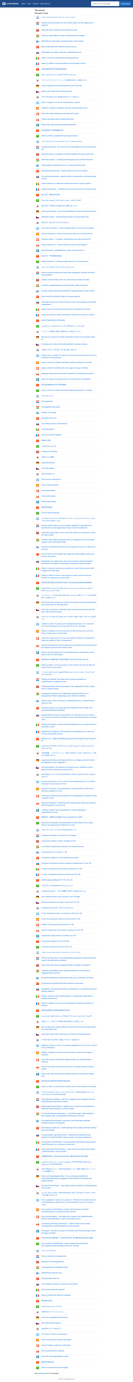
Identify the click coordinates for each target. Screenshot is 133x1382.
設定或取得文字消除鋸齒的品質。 (53, 130)
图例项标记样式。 (47, 1301)
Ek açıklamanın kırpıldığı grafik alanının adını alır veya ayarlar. (62, 983)
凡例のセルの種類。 (48, 457)
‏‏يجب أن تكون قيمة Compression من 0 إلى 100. (57, 885)
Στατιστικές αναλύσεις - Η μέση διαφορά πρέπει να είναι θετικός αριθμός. (67, 228)
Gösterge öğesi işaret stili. (50, 1278)
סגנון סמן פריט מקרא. (48, 1250)
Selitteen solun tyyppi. (49, 412)
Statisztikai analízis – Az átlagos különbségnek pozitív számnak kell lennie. (67, 160)
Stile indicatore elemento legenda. (53, 1289)
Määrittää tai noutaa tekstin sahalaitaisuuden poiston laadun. (62, 41)
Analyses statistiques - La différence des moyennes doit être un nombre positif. (68, 189)
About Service (45, 4)
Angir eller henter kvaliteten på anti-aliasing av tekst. (59, 30)
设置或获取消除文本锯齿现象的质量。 (54, 69)
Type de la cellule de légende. (51, 435)
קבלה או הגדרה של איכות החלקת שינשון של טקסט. (58, 17)
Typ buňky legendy (47, 468)
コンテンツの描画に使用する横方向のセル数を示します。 (61, 331)
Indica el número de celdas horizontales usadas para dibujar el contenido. (66, 362)
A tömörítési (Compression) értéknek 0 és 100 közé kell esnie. (62, 846)
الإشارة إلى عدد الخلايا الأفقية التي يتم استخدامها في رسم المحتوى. (62, 326)
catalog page (42, 1373)
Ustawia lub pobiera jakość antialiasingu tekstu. (57, 119)
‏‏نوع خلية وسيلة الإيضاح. (48, 446)
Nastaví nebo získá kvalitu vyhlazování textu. (56, 91)
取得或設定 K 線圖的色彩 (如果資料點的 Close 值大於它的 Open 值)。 (65, 659)
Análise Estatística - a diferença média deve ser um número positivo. (65, 261)
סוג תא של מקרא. (47, 396)
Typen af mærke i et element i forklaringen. (56, 1345)
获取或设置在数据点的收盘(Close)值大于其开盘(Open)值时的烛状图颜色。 (67, 582)
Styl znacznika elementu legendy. (52, 1351)
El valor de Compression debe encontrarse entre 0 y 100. (61, 919)
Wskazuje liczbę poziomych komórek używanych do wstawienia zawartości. (67, 373)
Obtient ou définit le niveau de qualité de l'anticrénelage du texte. (63, 63)
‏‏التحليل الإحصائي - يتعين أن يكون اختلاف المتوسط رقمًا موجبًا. (61, 200)
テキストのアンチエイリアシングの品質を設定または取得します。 (64, 80)
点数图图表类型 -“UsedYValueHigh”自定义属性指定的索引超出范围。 (65, 1156)
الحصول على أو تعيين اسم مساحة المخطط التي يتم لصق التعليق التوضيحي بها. (66, 1016)
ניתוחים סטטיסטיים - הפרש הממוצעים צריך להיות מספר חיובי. (61, 141)
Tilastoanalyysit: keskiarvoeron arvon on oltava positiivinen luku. (63, 165)
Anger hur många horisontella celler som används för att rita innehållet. (66, 379)
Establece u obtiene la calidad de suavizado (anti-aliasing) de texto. (64, 108)
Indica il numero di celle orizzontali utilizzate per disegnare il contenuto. (66, 309)
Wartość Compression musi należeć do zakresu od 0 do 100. (62, 930)
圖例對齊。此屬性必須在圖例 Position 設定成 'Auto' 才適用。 (62, 817)
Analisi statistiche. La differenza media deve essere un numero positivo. (66, 183)
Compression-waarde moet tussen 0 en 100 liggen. (59, 835)
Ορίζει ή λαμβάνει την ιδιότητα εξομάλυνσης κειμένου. (61, 102)
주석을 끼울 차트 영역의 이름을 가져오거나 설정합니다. (60, 1040)
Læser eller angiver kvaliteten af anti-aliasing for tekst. (60, 113)
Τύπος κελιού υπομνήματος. (51, 479)
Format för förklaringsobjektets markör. (55, 1356)
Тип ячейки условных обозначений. (54, 424)
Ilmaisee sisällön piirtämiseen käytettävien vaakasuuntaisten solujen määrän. (68, 291)
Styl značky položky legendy (51, 1323)
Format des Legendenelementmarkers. (54, 1317)
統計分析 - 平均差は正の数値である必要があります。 (60, 206)
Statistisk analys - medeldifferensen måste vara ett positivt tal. (63, 250)
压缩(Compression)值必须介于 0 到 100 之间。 (57, 880)
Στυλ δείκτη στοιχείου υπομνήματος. (54, 1334)
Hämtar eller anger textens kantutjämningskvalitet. (58, 125)
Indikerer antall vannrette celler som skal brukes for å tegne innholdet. (65, 280)
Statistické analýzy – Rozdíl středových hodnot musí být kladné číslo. (65, 217)
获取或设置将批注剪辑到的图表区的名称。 (56, 1010)
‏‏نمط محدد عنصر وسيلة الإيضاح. (51, 1306)
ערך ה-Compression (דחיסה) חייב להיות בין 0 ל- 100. (59, 830)
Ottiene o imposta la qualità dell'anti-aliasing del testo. (60, 58)
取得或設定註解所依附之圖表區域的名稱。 (56, 1081)
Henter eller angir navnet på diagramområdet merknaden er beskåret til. (66, 965)
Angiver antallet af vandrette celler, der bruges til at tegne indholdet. (64, 368)
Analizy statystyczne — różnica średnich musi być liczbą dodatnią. (64, 245)
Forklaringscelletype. (48, 490)
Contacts (36, 4)
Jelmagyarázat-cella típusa (50, 407)
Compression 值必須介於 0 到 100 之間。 (55, 941)
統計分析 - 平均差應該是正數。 (52, 256)
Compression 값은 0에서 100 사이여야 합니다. (57, 908)
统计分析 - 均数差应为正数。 (51, 195)
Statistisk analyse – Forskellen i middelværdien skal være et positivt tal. (66, 239)
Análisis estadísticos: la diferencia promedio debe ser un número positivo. (67, 234)
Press (29, 4)
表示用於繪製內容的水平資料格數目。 (54, 385)
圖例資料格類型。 (47, 507)
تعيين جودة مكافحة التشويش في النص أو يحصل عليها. (58, 74)
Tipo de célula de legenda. (50, 513)
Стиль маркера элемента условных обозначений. (59, 1284)
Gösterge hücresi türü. (49, 418)
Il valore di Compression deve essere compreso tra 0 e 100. (61, 869)
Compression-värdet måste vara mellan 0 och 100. (58, 936)
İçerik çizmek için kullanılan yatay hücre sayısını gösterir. (61, 296)
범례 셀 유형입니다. (48, 474)
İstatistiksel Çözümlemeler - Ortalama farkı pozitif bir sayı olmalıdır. (64, 171)
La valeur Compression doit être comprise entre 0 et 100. (61, 874)
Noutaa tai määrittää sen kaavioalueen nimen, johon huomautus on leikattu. (67, 978)
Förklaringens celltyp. (48, 502)
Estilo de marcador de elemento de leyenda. (56, 1340)
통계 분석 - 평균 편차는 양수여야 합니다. (55, 222)
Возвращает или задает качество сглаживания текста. (61, 52)
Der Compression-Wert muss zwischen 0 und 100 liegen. (61, 897)
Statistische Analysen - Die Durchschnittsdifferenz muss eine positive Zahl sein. (69, 211)
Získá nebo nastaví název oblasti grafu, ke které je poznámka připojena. (66, 1034)
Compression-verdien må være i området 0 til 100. (58, 841)
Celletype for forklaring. (49, 451)
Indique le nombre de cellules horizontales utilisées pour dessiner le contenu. (68, 315)
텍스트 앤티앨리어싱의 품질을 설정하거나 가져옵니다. (60, 97)
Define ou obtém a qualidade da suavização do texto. (59, 136)
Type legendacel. (47, 401)
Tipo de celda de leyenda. (50, 485)
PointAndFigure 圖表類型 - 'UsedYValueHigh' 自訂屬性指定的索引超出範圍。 (67, 1238)
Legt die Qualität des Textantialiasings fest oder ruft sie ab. (61, 86)
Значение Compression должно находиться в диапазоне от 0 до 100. (66, 863)
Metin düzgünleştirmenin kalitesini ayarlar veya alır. (59, 47)
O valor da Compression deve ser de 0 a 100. (56, 947)
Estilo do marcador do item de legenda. (55, 1367)
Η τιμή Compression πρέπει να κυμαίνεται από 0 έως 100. (61, 913)
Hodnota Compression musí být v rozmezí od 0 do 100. (60, 902)
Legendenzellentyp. (48, 463)
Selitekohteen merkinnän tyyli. (51, 1273)
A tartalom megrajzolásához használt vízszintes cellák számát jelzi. (64, 285)
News (23, 4)
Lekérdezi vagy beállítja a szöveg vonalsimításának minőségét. (63, 35)
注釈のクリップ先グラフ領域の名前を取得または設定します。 (63, 1021)
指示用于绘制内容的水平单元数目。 (53, 320)
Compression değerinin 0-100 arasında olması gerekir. (60, 858)
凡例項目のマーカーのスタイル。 (53, 1312)
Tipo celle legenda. (47, 429)
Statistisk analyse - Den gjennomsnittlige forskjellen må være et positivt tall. (67, 154)
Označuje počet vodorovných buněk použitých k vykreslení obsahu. (64, 344)
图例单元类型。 (46, 440)
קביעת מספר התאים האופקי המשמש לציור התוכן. (57, 267)
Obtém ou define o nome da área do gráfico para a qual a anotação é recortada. (68, 1086)
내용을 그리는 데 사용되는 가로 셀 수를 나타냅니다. (59, 350)
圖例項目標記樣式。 (48, 1362)
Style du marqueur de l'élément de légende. (56, 1295)
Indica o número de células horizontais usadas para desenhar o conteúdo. (67, 390)
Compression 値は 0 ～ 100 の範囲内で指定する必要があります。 (64, 891)
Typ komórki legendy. (48, 496)
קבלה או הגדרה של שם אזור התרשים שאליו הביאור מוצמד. (60, 952)
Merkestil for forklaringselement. (52, 1262)
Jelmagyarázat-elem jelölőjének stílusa (54, 1267)
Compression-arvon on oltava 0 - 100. (54, 852)
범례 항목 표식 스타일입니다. (51, 1328)
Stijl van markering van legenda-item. (54, 1256)
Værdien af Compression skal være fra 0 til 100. (57, 924)
